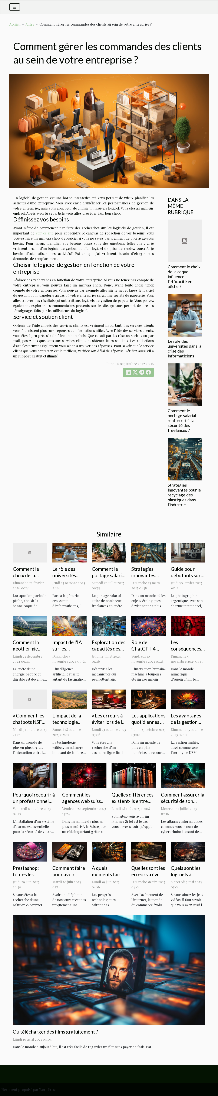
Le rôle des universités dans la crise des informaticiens (69, 578)
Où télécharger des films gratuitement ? (55, 1032)
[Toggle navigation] (14, 7)
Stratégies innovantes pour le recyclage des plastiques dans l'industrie (184, 495)
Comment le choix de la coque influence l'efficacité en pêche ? (184, 276)
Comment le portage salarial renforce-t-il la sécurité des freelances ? (182, 420)
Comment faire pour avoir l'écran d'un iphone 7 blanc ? (69, 877)
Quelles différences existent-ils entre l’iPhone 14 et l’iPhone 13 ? (132, 804)
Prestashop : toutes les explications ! (27, 874)
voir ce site (44, 233)
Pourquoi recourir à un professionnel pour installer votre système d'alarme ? (34, 804)
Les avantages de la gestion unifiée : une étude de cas (186, 725)
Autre (30, 24)
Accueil (14, 24)
